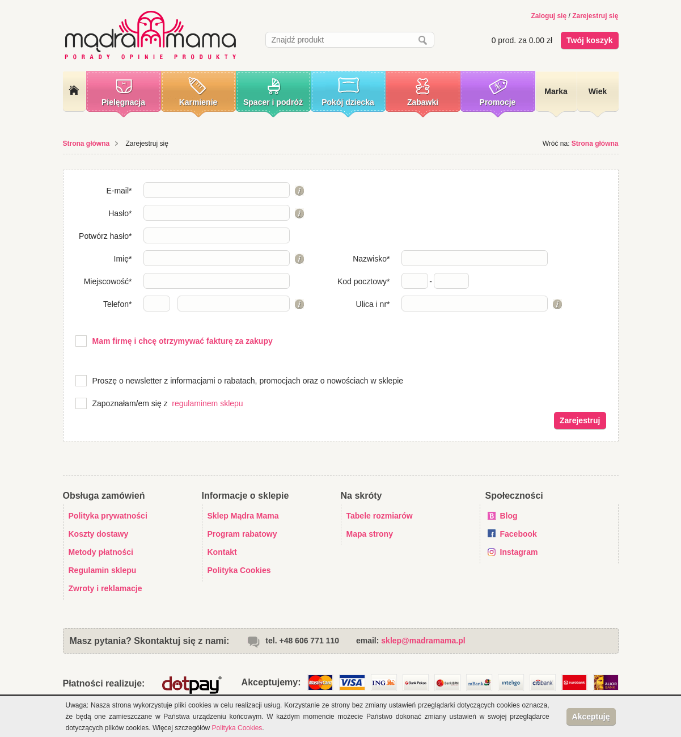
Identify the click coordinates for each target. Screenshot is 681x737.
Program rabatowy (242, 533)
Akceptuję (591, 716)
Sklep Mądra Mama (243, 515)
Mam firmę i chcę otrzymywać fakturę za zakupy (182, 341)
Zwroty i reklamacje (105, 588)
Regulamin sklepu (103, 570)
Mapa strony (369, 533)
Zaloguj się (548, 16)
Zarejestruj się (595, 16)
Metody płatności (101, 552)
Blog (509, 515)
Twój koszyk (589, 40)
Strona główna (86, 144)
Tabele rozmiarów (379, 515)
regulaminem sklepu (207, 403)
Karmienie (198, 102)
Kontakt (222, 552)
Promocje (498, 102)
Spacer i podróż (273, 102)
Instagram (519, 552)
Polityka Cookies (239, 570)
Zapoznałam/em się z (130, 403)
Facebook (518, 533)
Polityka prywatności (108, 515)
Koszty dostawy (99, 533)
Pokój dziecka (348, 102)
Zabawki (422, 102)
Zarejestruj (580, 420)
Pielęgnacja (123, 102)
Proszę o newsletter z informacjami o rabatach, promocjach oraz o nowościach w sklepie (248, 380)
